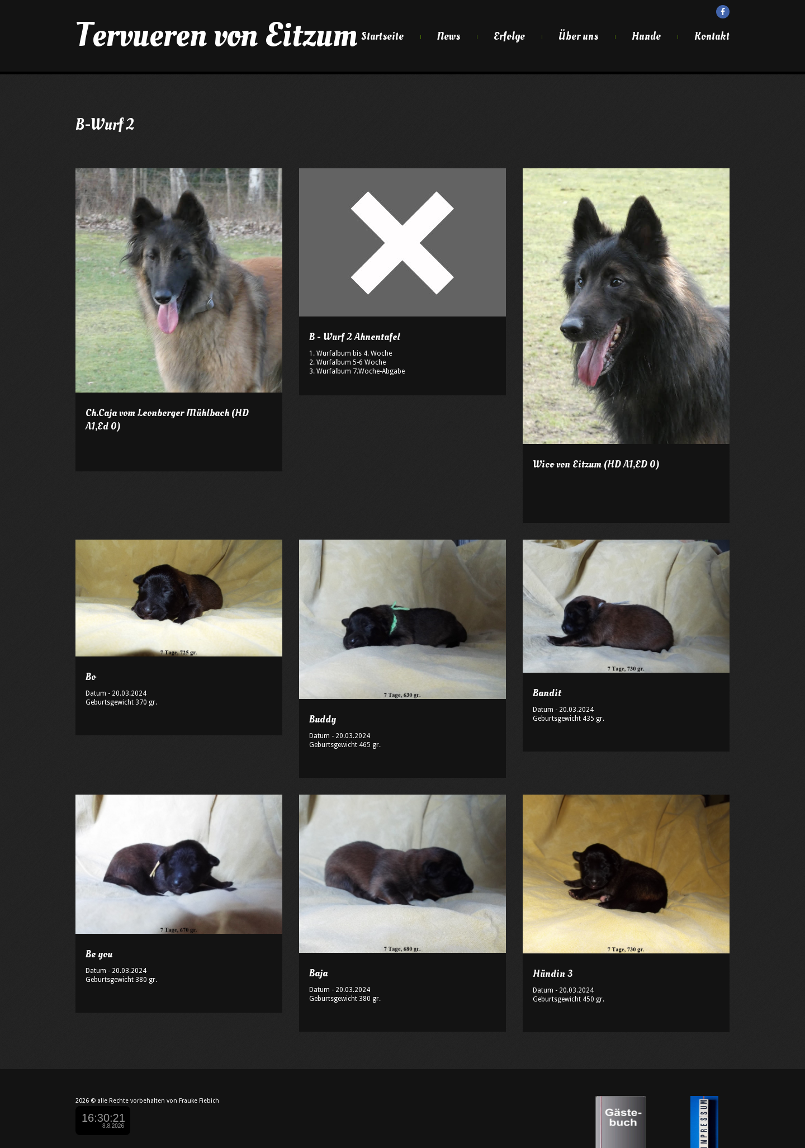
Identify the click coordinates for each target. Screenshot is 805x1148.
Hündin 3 (552, 974)
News (448, 36)
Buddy (322, 719)
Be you (99, 954)
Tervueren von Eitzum (216, 35)
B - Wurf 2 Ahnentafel (354, 337)
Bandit (547, 693)
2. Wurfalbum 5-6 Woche (347, 362)
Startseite (382, 36)
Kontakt (712, 36)
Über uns (578, 36)
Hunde (646, 36)
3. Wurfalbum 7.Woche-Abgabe (357, 371)
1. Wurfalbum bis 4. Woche (350, 353)
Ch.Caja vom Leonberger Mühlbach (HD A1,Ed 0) (167, 419)
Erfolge (509, 36)
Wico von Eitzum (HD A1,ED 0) (596, 464)
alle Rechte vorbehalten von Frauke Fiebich (158, 1100)
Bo (91, 677)
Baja (318, 973)
